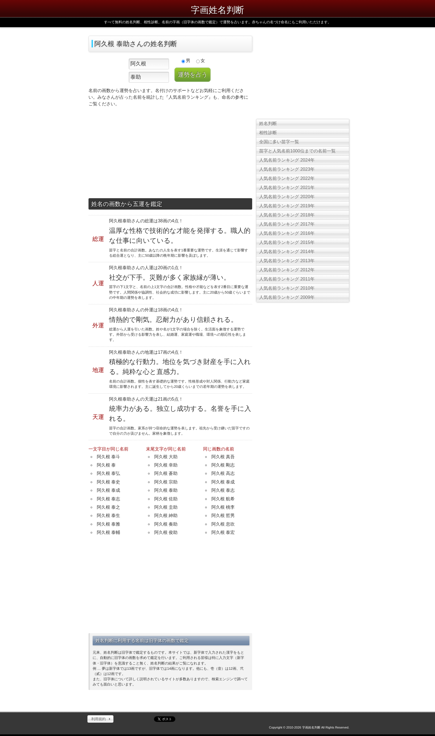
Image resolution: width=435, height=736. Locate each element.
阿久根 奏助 (166, 524)
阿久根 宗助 (166, 482)
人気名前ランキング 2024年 (287, 160)
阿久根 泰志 (108, 498)
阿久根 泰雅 (108, 524)
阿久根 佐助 (166, 498)
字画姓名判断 (217, 10)
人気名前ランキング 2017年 (287, 224)
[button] (100, 719)
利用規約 (98, 719)
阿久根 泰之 (108, 507)
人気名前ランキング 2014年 (287, 251)
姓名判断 (268, 123)
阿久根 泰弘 (108, 473)
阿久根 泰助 (166, 490)
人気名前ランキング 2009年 (287, 297)
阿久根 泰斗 (108, 456)
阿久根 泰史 (108, 482)
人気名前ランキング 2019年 (287, 205)
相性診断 (268, 132)
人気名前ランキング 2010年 (287, 288)
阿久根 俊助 (166, 532)
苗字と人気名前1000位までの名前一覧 (297, 151)
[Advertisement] (170, 154)
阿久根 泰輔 (108, 532)
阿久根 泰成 (108, 490)
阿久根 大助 (166, 456)
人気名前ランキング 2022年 (287, 178)
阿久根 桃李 (223, 507)
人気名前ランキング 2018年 (287, 215)
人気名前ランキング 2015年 (287, 242)
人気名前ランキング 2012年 (287, 270)
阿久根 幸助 (166, 465)
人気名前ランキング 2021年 (287, 187)
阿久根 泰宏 (223, 532)
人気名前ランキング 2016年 (287, 233)
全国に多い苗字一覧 (279, 141)
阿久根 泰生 (108, 515)
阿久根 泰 (106, 465)
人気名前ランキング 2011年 (287, 279)
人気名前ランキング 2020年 (287, 196)
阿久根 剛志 (223, 465)
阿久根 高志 (223, 473)
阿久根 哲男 (223, 515)
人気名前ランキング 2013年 (287, 260)
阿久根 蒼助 (166, 473)
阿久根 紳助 (166, 515)
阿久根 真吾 (223, 456)
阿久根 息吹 (223, 524)
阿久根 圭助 (166, 507)
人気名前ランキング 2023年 (287, 169)
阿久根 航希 (223, 498)
